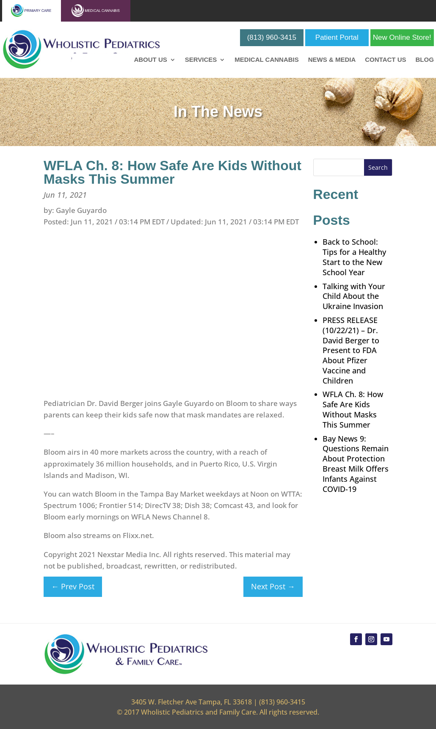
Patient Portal (337, 37)
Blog (424, 60)
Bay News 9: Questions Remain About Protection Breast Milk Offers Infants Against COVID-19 (356, 464)
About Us (150, 60)
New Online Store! (402, 37)
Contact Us (385, 60)
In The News (218, 111)
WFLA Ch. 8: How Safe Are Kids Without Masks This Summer (353, 409)
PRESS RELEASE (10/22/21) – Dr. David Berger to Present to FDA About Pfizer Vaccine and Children (351, 350)
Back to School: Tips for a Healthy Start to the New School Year (354, 257)
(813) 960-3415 (271, 37)
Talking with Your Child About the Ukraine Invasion (354, 296)
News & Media (332, 60)
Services (201, 60)
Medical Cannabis (266, 60)
